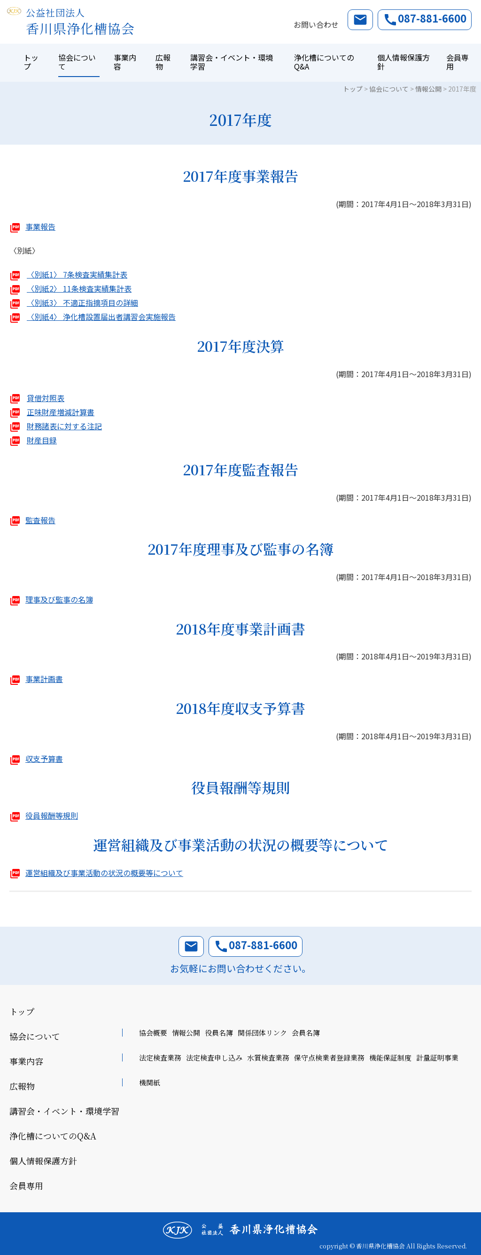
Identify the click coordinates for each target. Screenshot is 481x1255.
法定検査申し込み (214, 1057)
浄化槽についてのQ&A (324, 62)
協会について (77, 62)
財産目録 (42, 440)
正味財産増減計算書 (60, 412)
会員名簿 (306, 1033)
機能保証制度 (390, 1057)
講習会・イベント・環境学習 (231, 62)
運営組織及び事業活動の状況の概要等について (104, 872)
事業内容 (125, 62)
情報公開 (186, 1033)
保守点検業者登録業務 (329, 1057)
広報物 (163, 62)
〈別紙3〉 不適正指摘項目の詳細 (82, 302)
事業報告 (40, 226)
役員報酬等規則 (51, 815)
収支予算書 (44, 758)
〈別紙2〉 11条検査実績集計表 (79, 288)
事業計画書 (44, 678)
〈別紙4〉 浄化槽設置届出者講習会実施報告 (101, 316)
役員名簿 (219, 1033)
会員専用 (457, 62)
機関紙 (149, 1082)
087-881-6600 (424, 18)
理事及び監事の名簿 (59, 599)
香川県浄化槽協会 (80, 22)
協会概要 (153, 1033)
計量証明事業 (437, 1057)
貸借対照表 (45, 397)
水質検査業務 (268, 1057)
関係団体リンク (262, 1033)
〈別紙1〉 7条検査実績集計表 (77, 274)
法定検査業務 (160, 1057)
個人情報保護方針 (403, 62)
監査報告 (40, 520)
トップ (31, 62)
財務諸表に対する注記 (64, 426)
